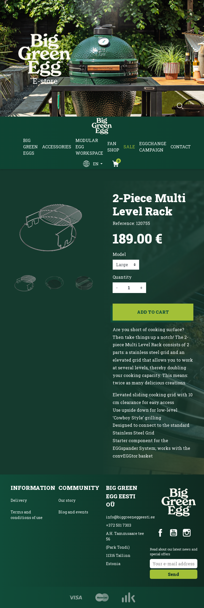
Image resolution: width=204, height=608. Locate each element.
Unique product (73, 535)
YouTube (173, 532)
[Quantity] (129, 287)
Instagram (186, 532)
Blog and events (73, 511)
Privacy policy (24, 529)
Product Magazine (75, 546)
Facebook (160, 532)
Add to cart (153, 312)
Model (119, 254)
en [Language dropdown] (96, 163)
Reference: (124, 223)
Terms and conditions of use (26, 514)
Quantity (122, 277)
